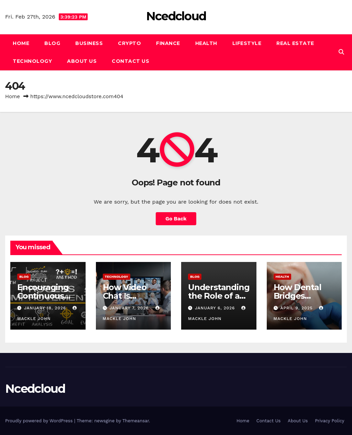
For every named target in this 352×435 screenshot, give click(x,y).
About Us (82, 61)
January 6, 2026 (215, 308)
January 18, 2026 (46, 308)
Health (206, 43)
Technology (32, 61)
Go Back (176, 219)
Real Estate (295, 43)
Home (21, 43)
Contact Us (130, 61)
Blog (52, 43)
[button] (341, 52)
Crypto (129, 43)
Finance (168, 43)
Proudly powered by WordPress (39, 420)
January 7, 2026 (129, 308)
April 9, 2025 (297, 308)
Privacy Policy (329, 420)
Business (89, 43)
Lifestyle (247, 43)
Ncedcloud (176, 16)
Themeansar (135, 420)
